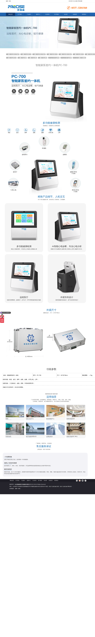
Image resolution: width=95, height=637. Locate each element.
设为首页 (71, 1)
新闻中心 (38, 14)
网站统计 (70, 486)
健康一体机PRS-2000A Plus (39, 54)
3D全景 (65, 14)
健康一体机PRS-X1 (22, 57)
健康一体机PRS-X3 (42, 57)
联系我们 (84, 14)
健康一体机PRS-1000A (78, 54)
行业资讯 (47, 14)
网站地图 (80, 1)
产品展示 (29, 14)
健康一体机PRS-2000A (52, 54)
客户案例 (56, 14)
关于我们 (20, 14)
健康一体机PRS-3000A (26, 54)
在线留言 (75, 14)
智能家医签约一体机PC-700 (79, 57)
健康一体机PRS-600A (11, 57)
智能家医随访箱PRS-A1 (66, 57)
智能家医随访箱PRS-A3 (53, 57)
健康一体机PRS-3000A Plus (12, 54)
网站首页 (10, 14)
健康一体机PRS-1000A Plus (65, 54)
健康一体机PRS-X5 (32, 57)
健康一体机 (17, 488)
